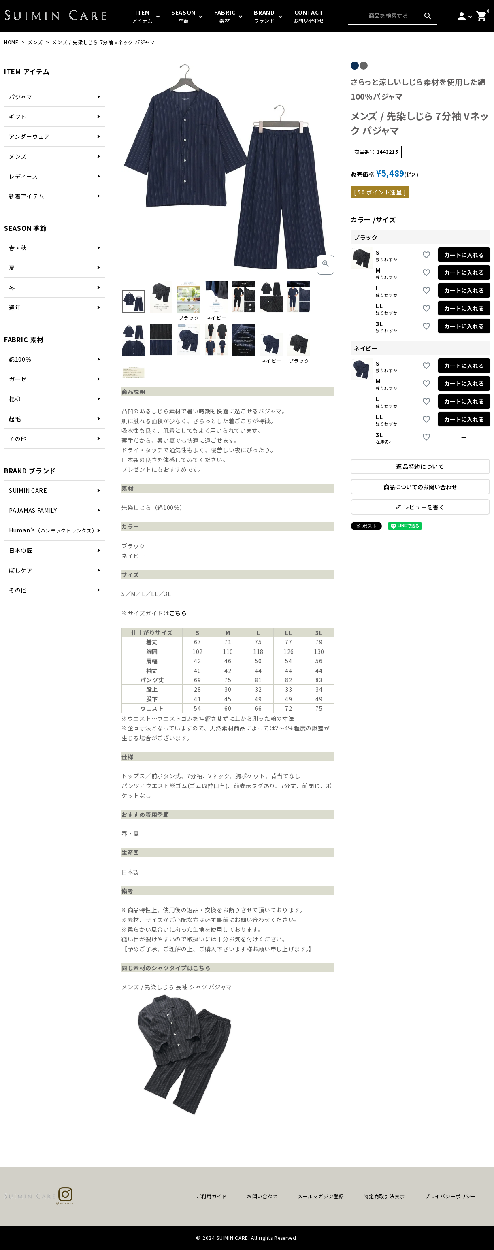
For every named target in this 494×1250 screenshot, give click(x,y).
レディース (23, 176)
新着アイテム (26, 196)
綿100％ (20, 359)
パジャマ (20, 97)
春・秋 (18, 248)
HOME (11, 41)
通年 (15, 307)
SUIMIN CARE (28, 490)
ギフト (18, 117)
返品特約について (420, 466)
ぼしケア (21, 570)
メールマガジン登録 (321, 1196)
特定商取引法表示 (384, 1196)
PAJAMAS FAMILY (33, 510)
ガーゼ (18, 379)
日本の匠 (21, 550)
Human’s (53, 530)
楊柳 (15, 399)
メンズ (35, 41)
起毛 (15, 419)
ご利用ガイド (211, 1196)
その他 (18, 438)
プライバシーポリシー (450, 1196)
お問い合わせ (262, 1196)
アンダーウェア (29, 136)
